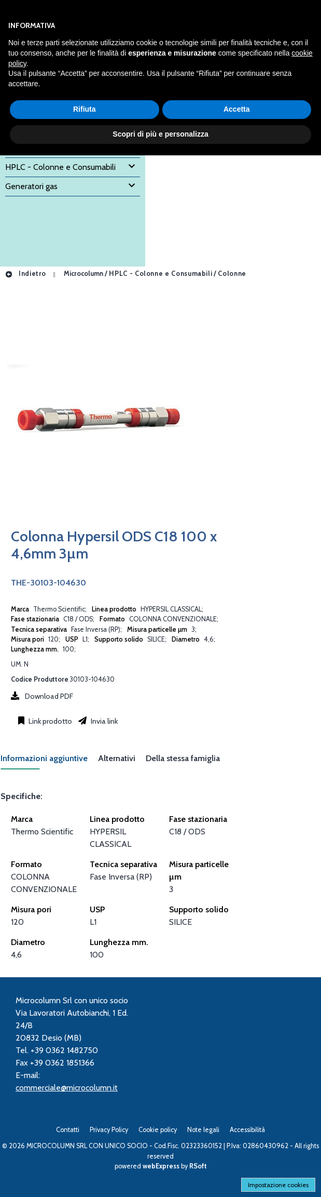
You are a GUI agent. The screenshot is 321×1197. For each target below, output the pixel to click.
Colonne (232, 273)
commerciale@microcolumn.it (67, 1088)
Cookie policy (157, 1130)
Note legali (203, 1130)
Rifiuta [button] (84, 109)
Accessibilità (247, 1130)
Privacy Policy (109, 1130)
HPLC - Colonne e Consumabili (160, 273)
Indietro (25, 273)
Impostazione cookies (278, 1185)
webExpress (161, 1166)
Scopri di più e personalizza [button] (160, 134)
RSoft (198, 1166)
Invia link (103, 721)
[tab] (49, 761)
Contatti (67, 1130)
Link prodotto (49, 721)
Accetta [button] (237, 109)
